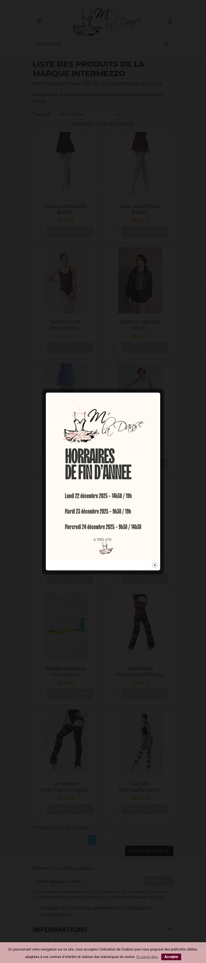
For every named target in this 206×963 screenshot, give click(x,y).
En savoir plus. (147, 957)
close (154, 523)
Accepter (171, 957)
